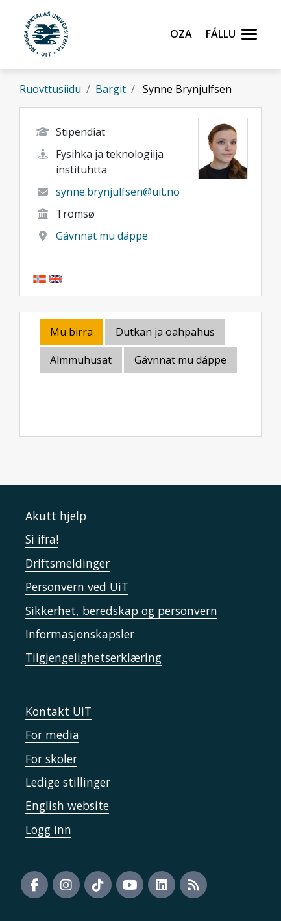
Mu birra (71, 332)
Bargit (110, 89)
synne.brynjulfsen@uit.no (118, 191)
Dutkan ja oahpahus (165, 332)
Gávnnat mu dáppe (102, 236)
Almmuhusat (81, 360)
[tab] (82, 361)
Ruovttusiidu (50, 89)
